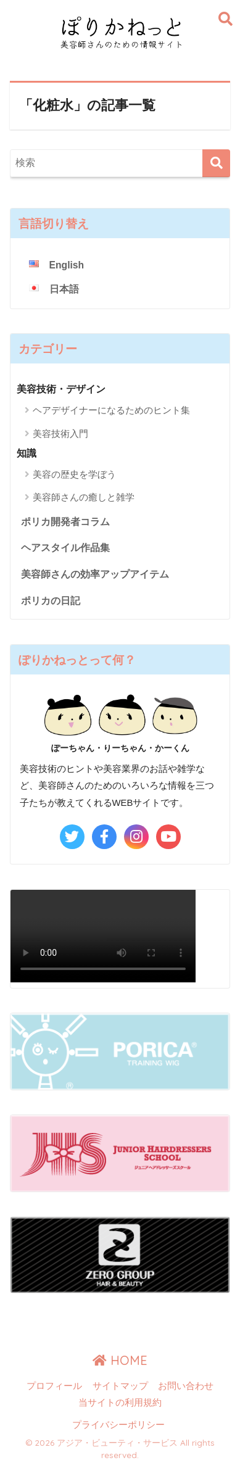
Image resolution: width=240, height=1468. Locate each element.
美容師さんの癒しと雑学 (83, 497)
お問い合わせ (185, 1386)
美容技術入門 (60, 433)
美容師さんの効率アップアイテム (95, 574)
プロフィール (54, 1386)
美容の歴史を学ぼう (74, 474)
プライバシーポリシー (118, 1425)
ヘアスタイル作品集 (65, 547)
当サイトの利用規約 (120, 1403)
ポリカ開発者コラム (65, 521)
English (67, 265)
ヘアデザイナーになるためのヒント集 (111, 410)
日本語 (64, 289)
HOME (120, 1360)
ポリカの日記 (50, 600)
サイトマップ (120, 1386)
